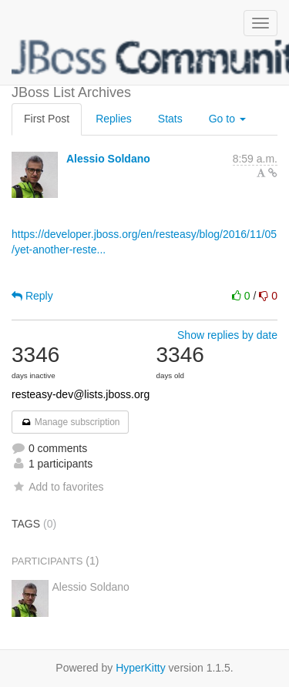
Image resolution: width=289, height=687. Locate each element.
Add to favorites (57, 487)
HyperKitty (141, 668)
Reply (32, 296)
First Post (46, 118)
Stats (170, 118)
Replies (114, 118)
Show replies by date (227, 335)
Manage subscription (70, 422)
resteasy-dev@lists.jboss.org (81, 394)
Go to (227, 118)
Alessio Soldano (108, 158)
